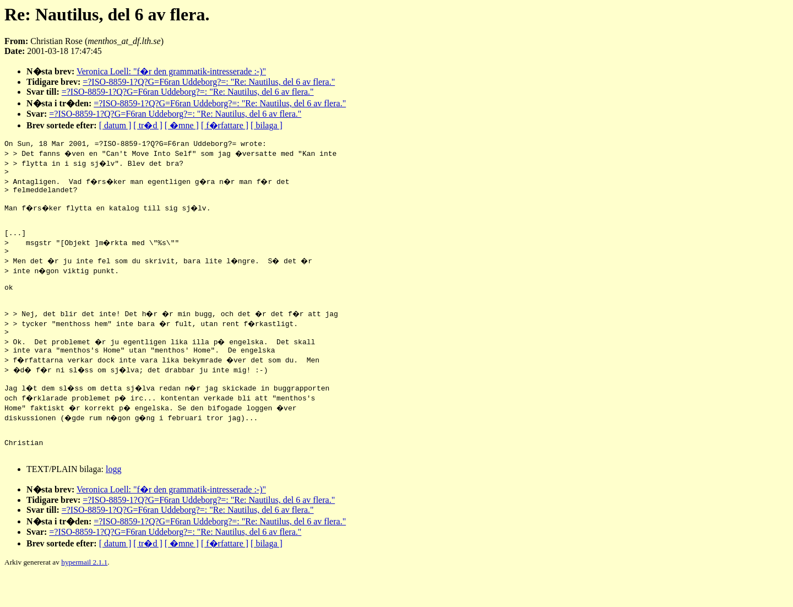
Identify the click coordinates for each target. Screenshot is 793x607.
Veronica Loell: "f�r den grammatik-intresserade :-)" (171, 71)
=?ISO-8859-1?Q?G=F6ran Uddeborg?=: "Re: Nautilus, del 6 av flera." (209, 81)
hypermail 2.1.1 (84, 593)
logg (113, 500)
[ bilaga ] (267, 125)
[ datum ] (115, 125)
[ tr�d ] (147, 125)
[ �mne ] (182, 125)
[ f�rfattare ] (224, 125)
